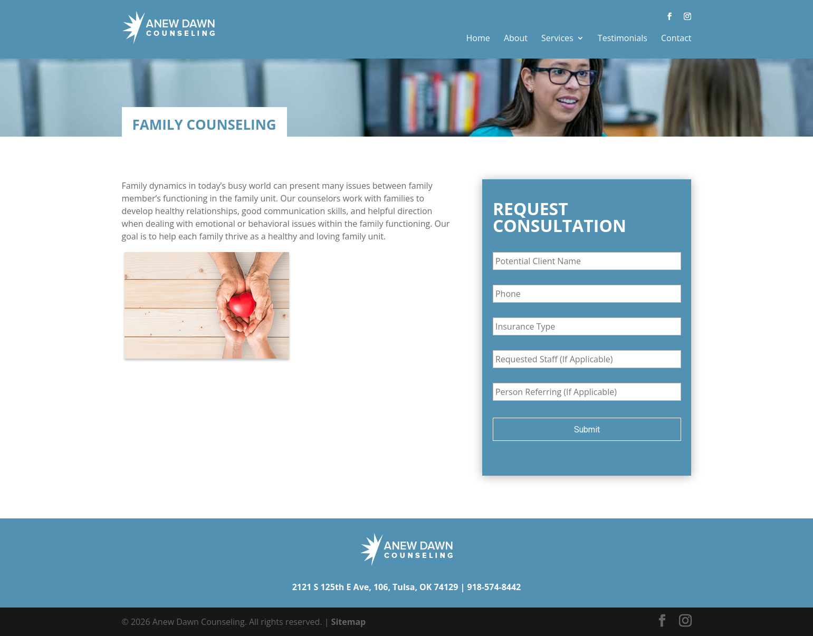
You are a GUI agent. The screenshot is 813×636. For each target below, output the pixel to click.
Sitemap (348, 622)
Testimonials (622, 38)
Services (557, 38)
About (516, 38)
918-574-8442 (494, 587)
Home (478, 38)
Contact (676, 38)
